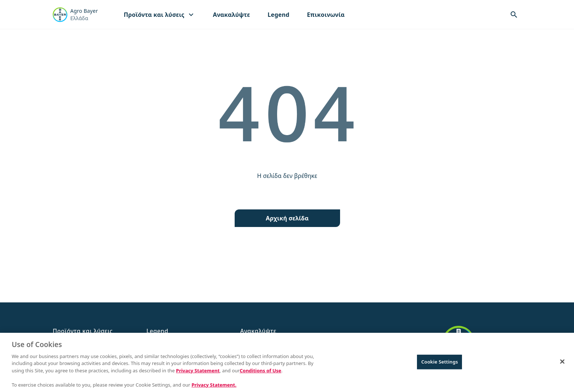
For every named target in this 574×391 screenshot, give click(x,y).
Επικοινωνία (325, 15)
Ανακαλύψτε (231, 15)
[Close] (562, 365)
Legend (279, 15)
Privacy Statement (198, 373)
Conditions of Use (261, 373)
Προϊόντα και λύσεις (159, 14)
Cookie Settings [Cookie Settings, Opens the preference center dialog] (439, 364)
